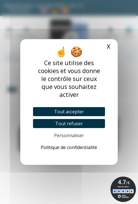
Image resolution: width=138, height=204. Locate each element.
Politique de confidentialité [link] (69, 147)
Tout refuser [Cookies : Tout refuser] (69, 123)
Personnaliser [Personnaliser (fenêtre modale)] (69, 135)
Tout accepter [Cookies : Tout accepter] (69, 112)
